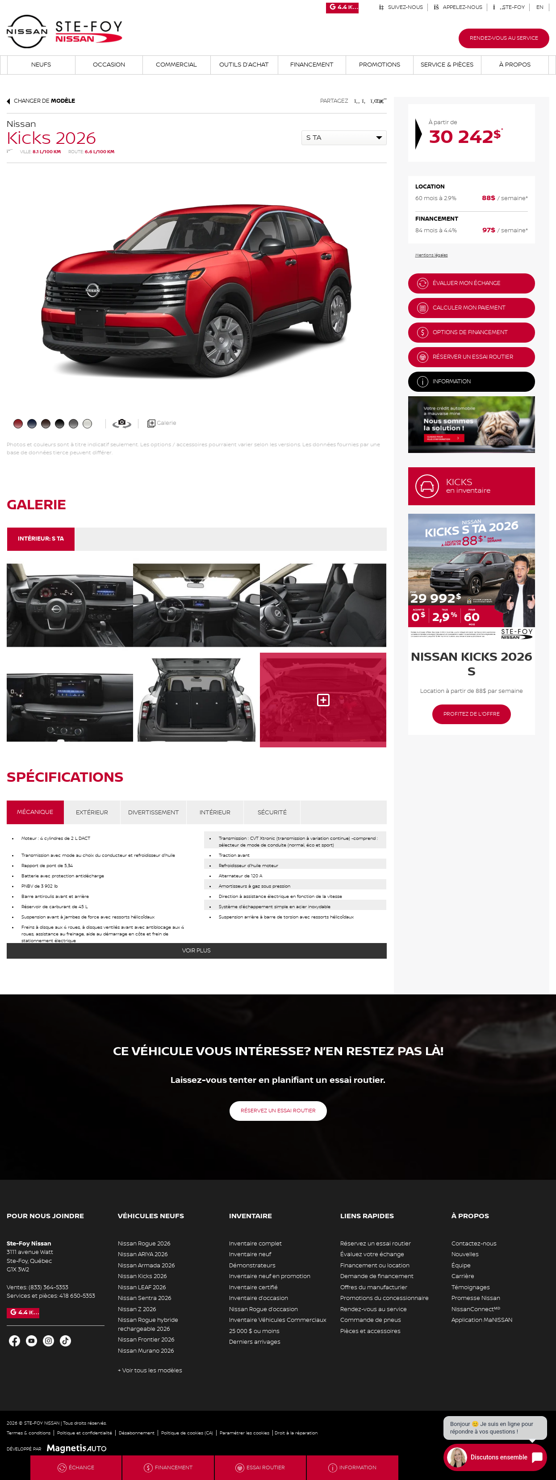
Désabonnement (137, 1433)
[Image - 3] (70, 700)
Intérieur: (41, 538)
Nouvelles (465, 1254)
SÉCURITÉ (272, 812)
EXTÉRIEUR (92, 812)
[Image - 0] (70, 605)
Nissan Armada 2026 (146, 1265)
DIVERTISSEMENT (153, 812)
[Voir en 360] (122, 423)
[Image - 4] (196, 700)
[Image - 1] (196, 605)
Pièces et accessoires (370, 1331)
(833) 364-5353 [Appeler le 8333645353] (48, 1287)
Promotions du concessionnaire (384, 1298)
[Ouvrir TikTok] (65, 1340)
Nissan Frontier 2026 (146, 1339)
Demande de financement (377, 1276)
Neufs (41, 64)
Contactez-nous (474, 1243)
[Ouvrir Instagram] (48, 1340)
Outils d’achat (244, 64)
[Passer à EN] (540, 7)
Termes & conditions (28, 1433)
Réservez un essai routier (278, 1110)
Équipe (461, 1265)
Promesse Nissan (475, 1298)
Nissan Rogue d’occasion (263, 1309)
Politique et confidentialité (84, 1433)
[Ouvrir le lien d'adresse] (30, 1261)
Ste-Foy (509, 7)
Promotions (379, 64)
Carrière (462, 1276)
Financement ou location (375, 1265)
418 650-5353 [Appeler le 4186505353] (77, 1296)
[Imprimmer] (382, 101)
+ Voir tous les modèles (150, 1370)
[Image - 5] (323, 700)
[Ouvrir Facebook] (14, 1340)
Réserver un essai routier (465, 357)
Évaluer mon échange (459, 283)
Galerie (161, 423)
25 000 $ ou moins (254, 1331)
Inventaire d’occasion (258, 1298)
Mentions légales (431, 255)
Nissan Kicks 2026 (142, 1276)
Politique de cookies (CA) (187, 1433)
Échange (76, 1467)
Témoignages (470, 1287)
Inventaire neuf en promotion (269, 1276)
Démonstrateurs (252, 1265)
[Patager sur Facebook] (357, 101)
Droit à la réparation (296, 1433)
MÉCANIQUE (35, 812)
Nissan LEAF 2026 (142, 1287)
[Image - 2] (323, 605)
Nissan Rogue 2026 (144, 1243)
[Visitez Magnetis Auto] (79, 1449)
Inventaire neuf (250, 1254)
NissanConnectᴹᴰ (475, 1309)
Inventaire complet (255, 1243)
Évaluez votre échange (372, 1254)
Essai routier (260, 1467)
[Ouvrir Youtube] (31, 1340)
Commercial (176, 64)
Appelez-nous (458, 7)
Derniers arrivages (254, 1342)
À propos (515, 64)
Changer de (41, 101)
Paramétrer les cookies (244, 1433)
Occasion (109, 64)
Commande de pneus (370, 1320)
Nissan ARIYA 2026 (143, 1254)
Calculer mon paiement (461, 308)
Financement (312, 64)
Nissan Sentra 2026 (144, 1298)
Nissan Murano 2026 (146, 1350)
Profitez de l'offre (471, 714)
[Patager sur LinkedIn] (373, 101)
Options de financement (462, 332)
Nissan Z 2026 (137, 1309)
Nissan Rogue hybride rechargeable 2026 (148, 1324)
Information (444, 381)
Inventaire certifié (253, 1287)
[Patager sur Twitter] (365, 101)
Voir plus (196, 950)
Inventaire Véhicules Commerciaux (277, 1320)
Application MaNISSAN (481, 1320)
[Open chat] (495, 1457)
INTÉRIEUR (215, 812)
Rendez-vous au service (504, 38)
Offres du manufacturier (373, 1287)
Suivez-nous (401, 7)
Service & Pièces (447, 64)
